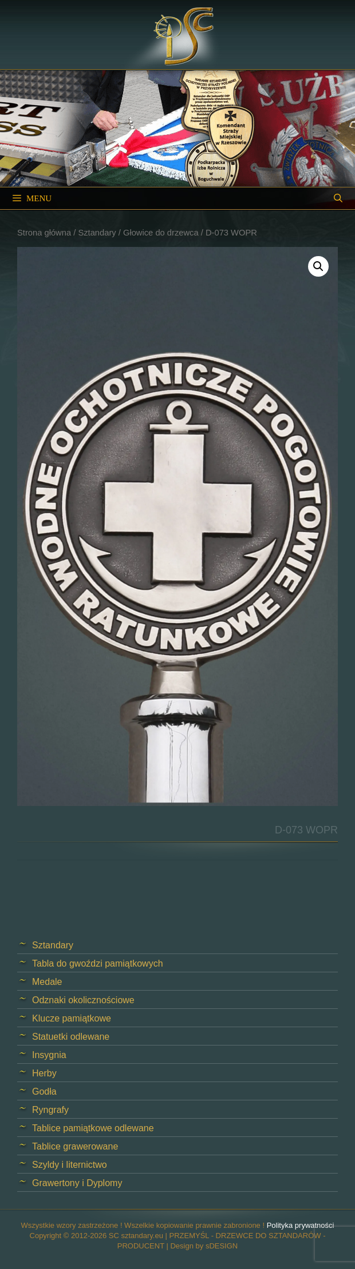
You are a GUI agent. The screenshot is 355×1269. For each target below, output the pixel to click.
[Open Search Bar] (338, 198)
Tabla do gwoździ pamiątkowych (97, 963)
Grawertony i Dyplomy (77, 1183)
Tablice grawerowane (75, 1146)
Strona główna (44, 232)
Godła (44, 1091)
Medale (47, 982)
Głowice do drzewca (161, 232)
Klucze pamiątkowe (71, 1018)
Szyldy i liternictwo (69, 1165)
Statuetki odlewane (70, 1036)
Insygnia (49, 1055)
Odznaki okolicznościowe (83, 1000)
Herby (44, 1073)
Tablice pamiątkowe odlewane (93, 1128)
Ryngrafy (50, 1110)
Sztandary (97, 232)
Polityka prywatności (300, 1225)
